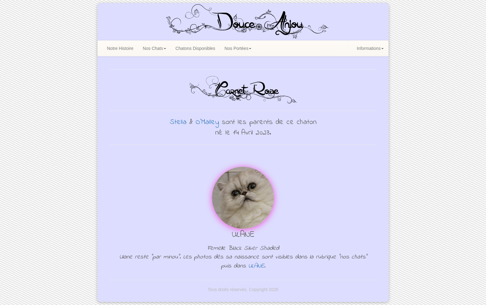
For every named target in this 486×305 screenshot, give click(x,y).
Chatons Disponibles (195, 48)
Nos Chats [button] (154, 48)
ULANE (256, 266)
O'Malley (207, 122)
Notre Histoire (120, 48)
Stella (178, 122)
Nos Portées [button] (237, 48)
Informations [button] (370, 48)
